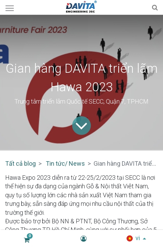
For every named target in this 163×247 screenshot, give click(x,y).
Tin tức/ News (65, 163)
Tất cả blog (20, 163)
